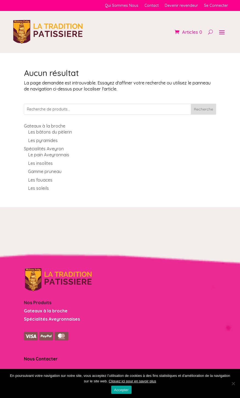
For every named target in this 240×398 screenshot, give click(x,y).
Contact (151, 6)
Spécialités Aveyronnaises (52, 319)
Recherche (203, 109)
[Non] (233, 383)
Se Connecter (216, 6)
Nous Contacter (41, 359)
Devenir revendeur (181, 6)
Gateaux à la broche (46, 311)
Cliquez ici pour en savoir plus (132, 381)
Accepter (121, 390)
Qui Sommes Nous (121, 6)
